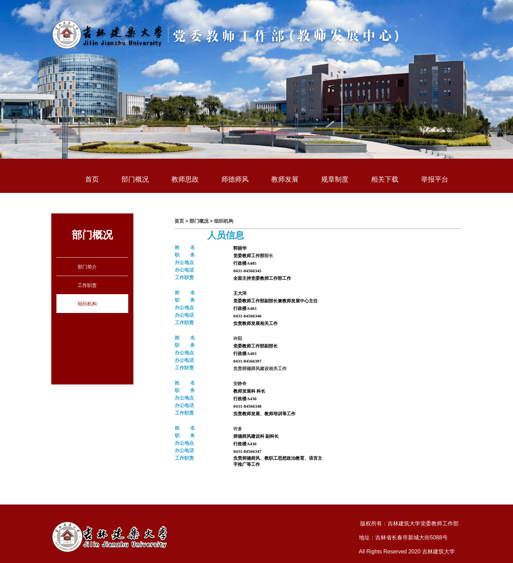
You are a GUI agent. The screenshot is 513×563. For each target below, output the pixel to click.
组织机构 (87, 303)
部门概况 (135, 179)
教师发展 (285, 179)
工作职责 (87, 285)
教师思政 (185, 179)
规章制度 (334, 179)
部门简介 (87, 267)
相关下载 (384, 179)
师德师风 (235, 179)
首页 (92, 179)
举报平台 (434, 179)
